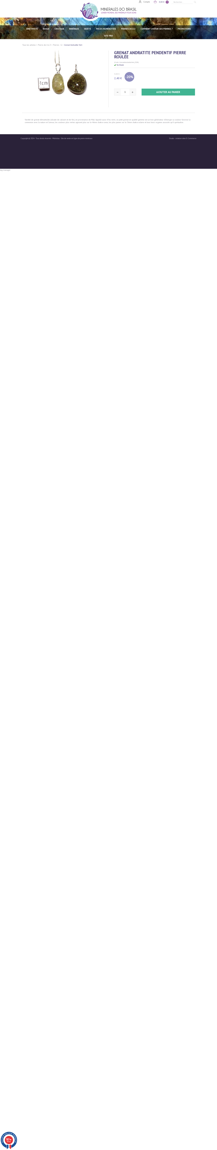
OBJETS (87, 29)
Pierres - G (57, 45)
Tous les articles (29, 45)
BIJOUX (46, 29)
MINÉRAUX (74, 29)
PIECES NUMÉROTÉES (106, 29)
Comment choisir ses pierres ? (156, 29)
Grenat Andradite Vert (73, 45)
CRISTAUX (59, 29)
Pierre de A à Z (44, 45)
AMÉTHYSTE (32, 29)
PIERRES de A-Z (128, 29)
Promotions (184, 29)
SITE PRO (108, 35)
